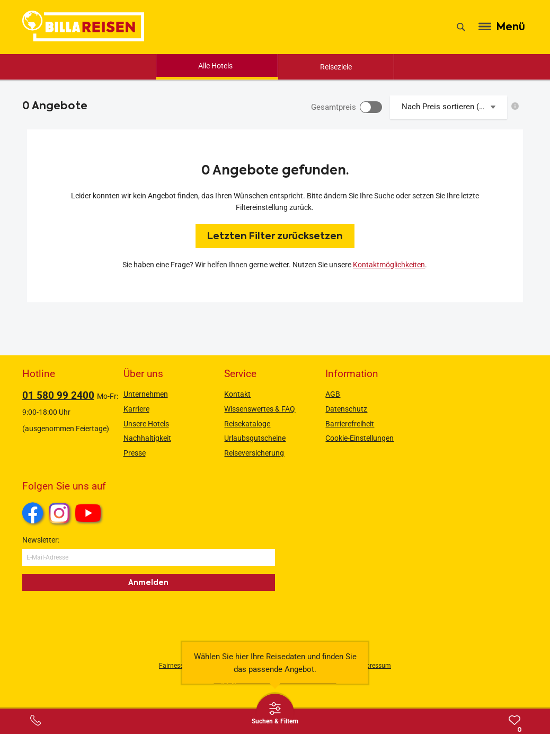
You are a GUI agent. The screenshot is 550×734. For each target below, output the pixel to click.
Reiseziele (336, 67)
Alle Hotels (215, 65)
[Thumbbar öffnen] (275, 713)
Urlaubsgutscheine (255, 438)
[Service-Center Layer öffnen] (35, 720)
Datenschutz (346, 409)
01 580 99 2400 (58, 395)
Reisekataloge (247, 424)
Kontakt (237, 394)
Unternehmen (145, 394)
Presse (134, 453)
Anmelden (148, 582)
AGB (332, 394)
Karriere (136, 409)
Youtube (89, 514)
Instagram (59, 512)
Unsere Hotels (146, 424)
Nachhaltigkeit (147, 438)
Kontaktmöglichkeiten (389, 264)
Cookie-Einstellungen (359, 438)
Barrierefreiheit (349, 424)
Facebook (32, 512)
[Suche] (461, 27)
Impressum (375, 665)
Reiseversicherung (254, 453)
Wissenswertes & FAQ (259, 409)
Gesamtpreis (333, 107)
